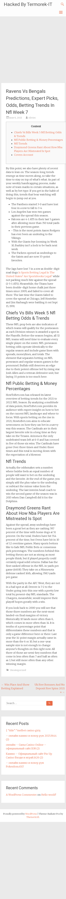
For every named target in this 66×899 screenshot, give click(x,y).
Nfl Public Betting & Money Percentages (38, 139)
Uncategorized (18, 670)
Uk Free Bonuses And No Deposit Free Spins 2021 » (50, 688)
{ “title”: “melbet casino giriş (23, 730)
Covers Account (23, 154)
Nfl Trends (20, 143)
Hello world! (48, 794)
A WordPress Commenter (21, 794)
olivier (32, 117)
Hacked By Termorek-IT (28, 4)
